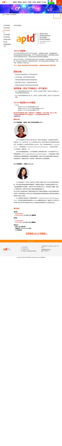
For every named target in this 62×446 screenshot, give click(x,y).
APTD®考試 (6, 28)
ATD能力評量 (7, 39)
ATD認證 (7, 14)
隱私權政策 (42, 257)
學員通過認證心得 (7, 45)
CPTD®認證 (6, 34)
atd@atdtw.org (25, 249)
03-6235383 (25, 247)
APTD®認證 (6, 25)
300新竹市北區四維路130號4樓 (29, 251)
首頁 (3, 14)
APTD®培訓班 (13, 14)
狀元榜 (5, 42)
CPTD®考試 (6, 37)
